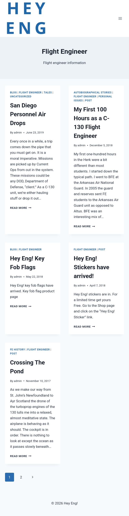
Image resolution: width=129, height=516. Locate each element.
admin (18, 132)
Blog (13, 92)
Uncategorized (20, 96)
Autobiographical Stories (93, 92)
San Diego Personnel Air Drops (28, 114)
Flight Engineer (30, 92)
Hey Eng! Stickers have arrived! (91, 267)
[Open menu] (120, 18)
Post (88, 100)
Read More (20, 207)
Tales (48, 92)
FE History (17, 349)
